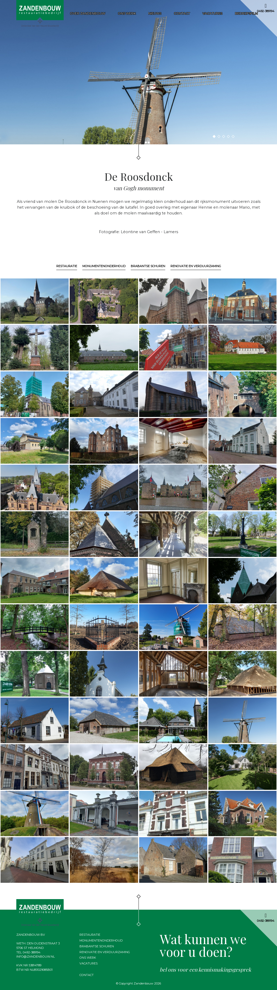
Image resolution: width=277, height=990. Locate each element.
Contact (182, 13)
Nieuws (154, 13)
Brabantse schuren (148, 266)
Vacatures (212, 13)
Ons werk (127, 13)
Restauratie (66, 266)
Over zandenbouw (87, 13)
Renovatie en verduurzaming (195, 266)
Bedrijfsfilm (246, 13)
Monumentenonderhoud (103, 266)
